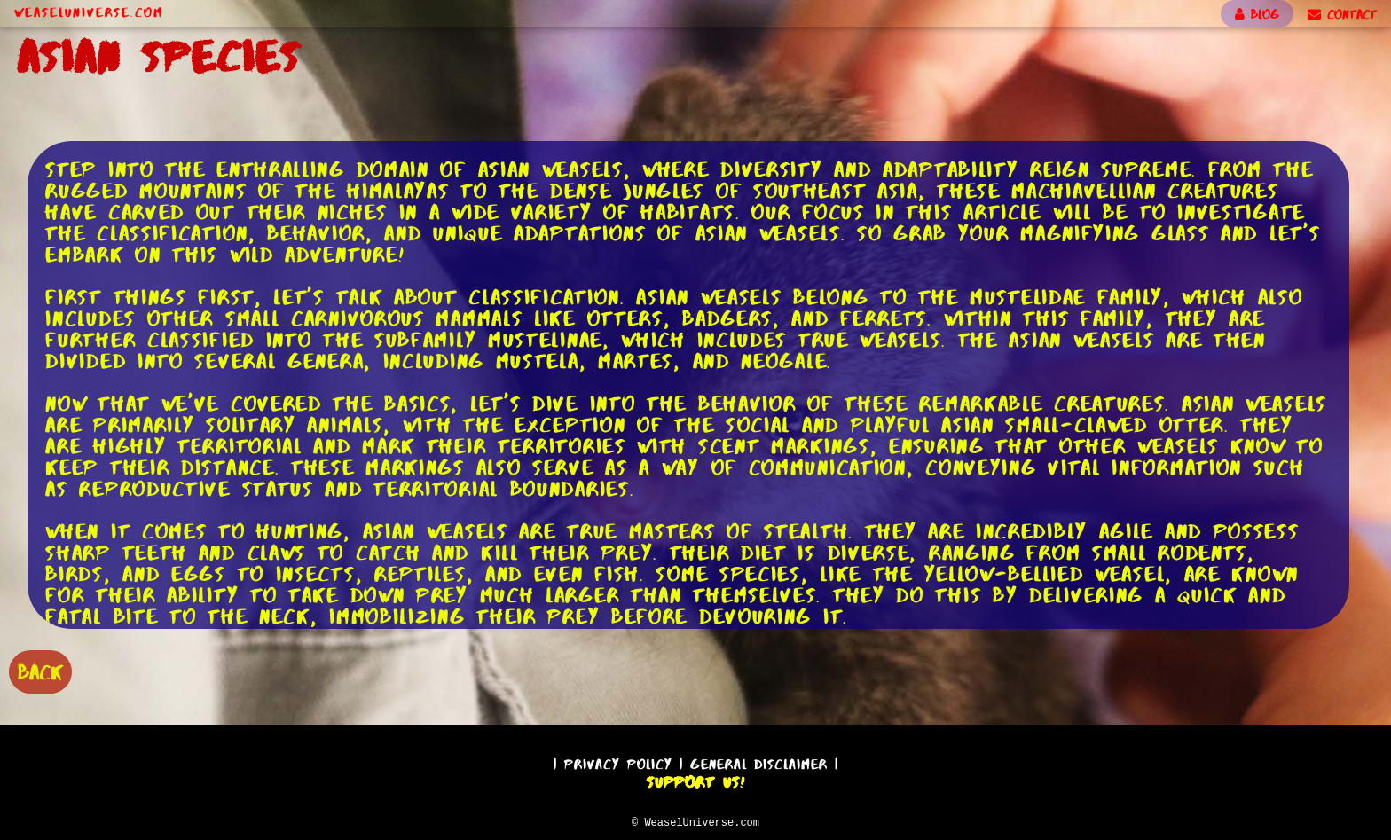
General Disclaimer (759, 761)
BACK (40, 670)
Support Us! (695, 779)
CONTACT (1342, 14)
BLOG (1257, 14)
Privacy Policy (618, 761)
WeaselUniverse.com (88, 12)
